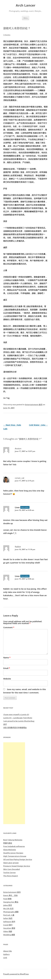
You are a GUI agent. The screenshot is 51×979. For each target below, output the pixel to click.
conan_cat (19, 478)
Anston (18, 448)
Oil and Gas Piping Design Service (17, 859)
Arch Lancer (25, 5)
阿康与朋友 (7, 843)
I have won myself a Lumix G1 (16, 714)
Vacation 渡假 (9, 928)
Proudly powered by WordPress (16, 974)
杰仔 (5, 724)
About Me (7, 951)
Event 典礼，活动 (10, 895)
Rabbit (18, 546)
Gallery (6, 954)
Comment (8, 627)
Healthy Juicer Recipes (13, 853)
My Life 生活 (8, 908)
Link (5, 957)
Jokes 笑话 (7, 905)
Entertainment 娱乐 (33, 404)
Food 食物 (7, 898)
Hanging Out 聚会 (10, 902)
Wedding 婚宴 (9, 934)
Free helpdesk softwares (14, 846)
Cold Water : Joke (38, 425)
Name (6, 657)
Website (7, 678)
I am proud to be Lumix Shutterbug (18, 721)
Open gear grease (11, 862)
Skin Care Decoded (11, 869)
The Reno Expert (10, 876)
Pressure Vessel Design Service (16, 866)
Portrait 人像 (8, 915)
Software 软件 (9, 921)
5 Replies (6, 35)
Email (6, 668)
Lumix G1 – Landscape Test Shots (17, 718)
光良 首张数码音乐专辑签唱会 (15, 727)
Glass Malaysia (9, 849)
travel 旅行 (8, 925)
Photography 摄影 (11, 912)
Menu (26, 18)
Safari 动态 (7, 918)
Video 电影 (7, 931)
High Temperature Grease (14, 856)
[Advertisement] (14, 783)
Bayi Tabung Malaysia (12, 840)
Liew (17, 507)
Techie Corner (9, 872)
